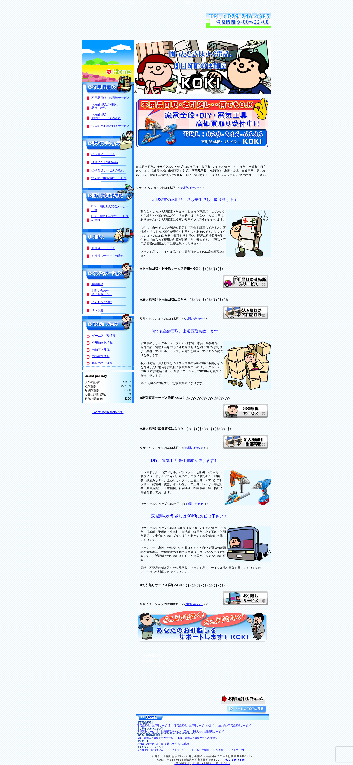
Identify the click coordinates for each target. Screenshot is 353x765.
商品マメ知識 (101, 349)
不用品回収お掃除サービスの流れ (106, 116)
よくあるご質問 (101, 302)
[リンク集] (218, 750)
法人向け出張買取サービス (109, 178)
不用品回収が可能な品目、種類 (104, 106)
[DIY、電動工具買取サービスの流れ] (197, 737)
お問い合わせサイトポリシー (101, 292)
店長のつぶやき (102, 363)
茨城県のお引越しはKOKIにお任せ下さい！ (189, 516)
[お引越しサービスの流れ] (175, 743)
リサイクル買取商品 (104, 162)
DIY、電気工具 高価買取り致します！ (184, 460)
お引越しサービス (103, 248)
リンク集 (97, 310)
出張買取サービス (103, 154)
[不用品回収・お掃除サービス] (153, 725)
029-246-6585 (235, 759)
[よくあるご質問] (200, 750)
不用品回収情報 (102, 342)
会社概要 (97, 284)
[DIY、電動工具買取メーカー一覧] (155, 737)
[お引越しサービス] (147, 743)
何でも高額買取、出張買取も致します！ (186, 331)
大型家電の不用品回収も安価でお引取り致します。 (196, 199)
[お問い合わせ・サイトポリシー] (169, 750)
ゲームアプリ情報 (103, 335)
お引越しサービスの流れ (107, 256)
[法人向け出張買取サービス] (208, 731)
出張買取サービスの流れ (107, 170)
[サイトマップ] (236, 750)
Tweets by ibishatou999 (108, 412)
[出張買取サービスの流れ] (175, 731)
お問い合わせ (190, 187)
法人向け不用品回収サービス (110, 126)
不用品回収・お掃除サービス (110, 98)
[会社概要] (142, 750)
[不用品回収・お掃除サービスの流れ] (194, 725)
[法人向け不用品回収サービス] (234, 725)
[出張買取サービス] (147, 731)
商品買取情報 (101, 356)
